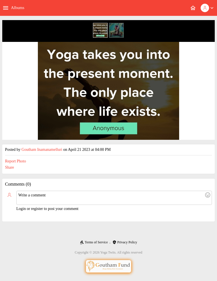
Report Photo (15, 161)
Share (9, 167)
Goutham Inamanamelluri (41, 149)
